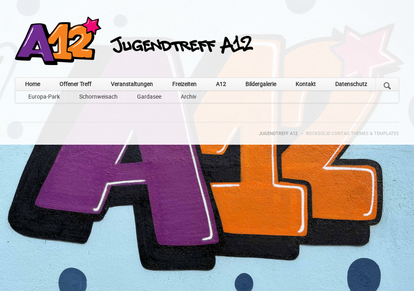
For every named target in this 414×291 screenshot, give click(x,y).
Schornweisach (98, 96)
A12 (221, 84)
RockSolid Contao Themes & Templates (352, 133)
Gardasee (149, 96)
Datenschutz (351, 84)
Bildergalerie (260, 84)
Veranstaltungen (132, 84)
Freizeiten (184, 84)
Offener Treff (75, 84)
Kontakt (306, 84)
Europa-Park (44, 96)
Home (32, 84)
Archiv (188, 96)
